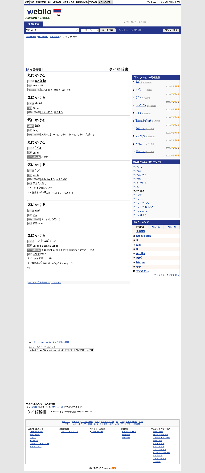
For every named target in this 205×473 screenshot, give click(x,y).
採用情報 (126, 437)
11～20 (155, 227)
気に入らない (140, 211)
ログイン (162, 2)
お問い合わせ (97, 431)
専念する (58, 112)
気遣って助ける (67, 134)
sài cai (36, 152)
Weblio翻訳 (157, 440)
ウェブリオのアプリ (69, 431)
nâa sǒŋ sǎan (143, 236)
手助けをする (48, 179)
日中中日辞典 (68, 2)
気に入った (138, 199)
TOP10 (139, 227)
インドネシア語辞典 (161, 453)
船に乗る (140, 253)
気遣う (57, 89)
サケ (138, 267)
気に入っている (141, 203)
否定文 (36, 183)
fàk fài (36, 108)
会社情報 (126, 435)
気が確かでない (141, 175)
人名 (117, 424)
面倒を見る (61, 179)
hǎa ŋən (140, 262)
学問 (141, 422)
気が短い (137, 171)
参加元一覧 (57, 407)
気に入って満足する (143, 207)
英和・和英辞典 (54, 2)
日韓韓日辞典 (82, 2)
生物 (105, 424)
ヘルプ (33, 437)
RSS (114, 468)
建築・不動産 (131, 422)
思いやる (66, 89)
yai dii (36, 175)
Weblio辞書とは (36, 431)
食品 (111, 424)
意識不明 (140, 231)
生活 (73, 424)
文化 (67, 424)
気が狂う (137, 167)
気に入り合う (140, 215)
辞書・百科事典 (133, 424)
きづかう (140, 144)
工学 (122, 422)
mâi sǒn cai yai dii (49, 246)
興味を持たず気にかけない (82, 250)
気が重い (137, 179)
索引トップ (33, 282)
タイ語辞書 (54, 37)
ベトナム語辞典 (159, 458)
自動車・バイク (107, 422)
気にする (137, 195)
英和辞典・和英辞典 (161, 437)
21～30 (171, 227)
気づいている (140, 183)
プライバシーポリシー (39, 444)
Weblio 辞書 (31, 37)
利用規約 (34, 440)
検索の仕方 (35, 435)
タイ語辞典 (33, 24)
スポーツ (98, 424)
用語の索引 (44, 282)
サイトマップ (35, 446)
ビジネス (66, 422)
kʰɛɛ (35, 215)
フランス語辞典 (159, 449)
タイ (29, 192)
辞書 (27, 2)
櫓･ (138, 249)
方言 (123, 424)
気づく (136, 187)
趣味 (90, 424)
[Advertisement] (122, 13)
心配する (45, 157)
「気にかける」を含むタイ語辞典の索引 (50, 342)
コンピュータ (87, 422)
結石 (138, 244)
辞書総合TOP (175, 2)
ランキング (56, 282)
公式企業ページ (129, 431)
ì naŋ (35, 130)
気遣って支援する (85, 134)
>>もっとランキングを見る (166, 275)
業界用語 (75, 422)
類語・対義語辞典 (38, 2)
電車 (97, 422)
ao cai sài (38, 85)
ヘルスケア (81, 424)
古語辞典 (93, 2)
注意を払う (47, 89)
